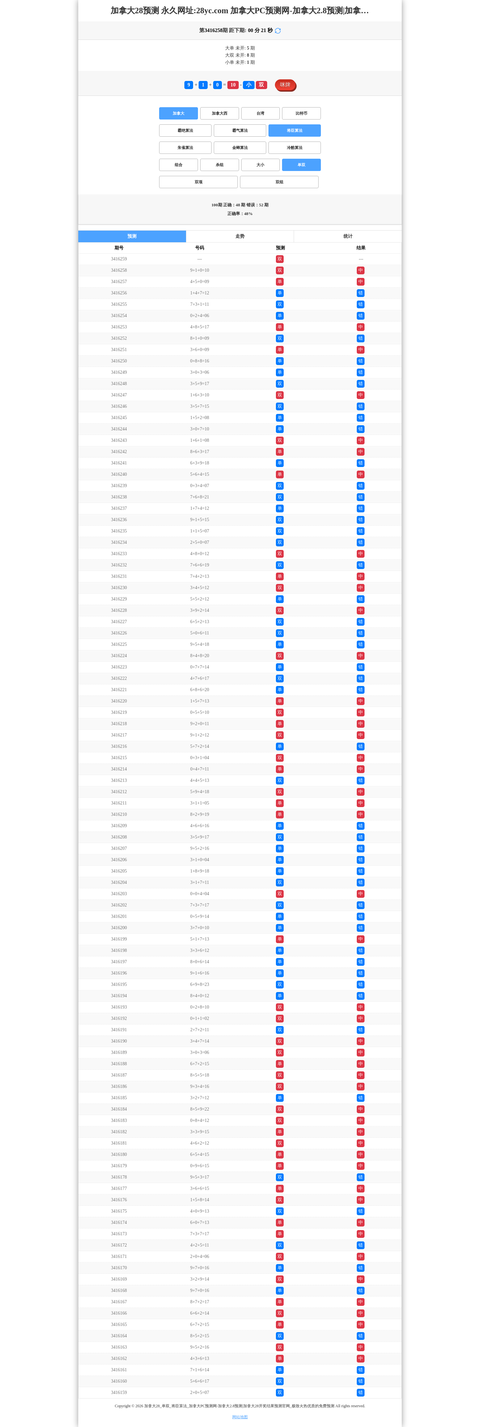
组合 (178, 165)
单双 (301, 165)
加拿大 (178, 113)
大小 (260, 165)
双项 (198, 182)
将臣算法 (294, 130)
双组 (279, 182)
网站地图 (240, 1417)
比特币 (301, 113)
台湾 (260, 113)
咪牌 (285, 84)
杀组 (220, 165)
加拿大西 (219, 113)
